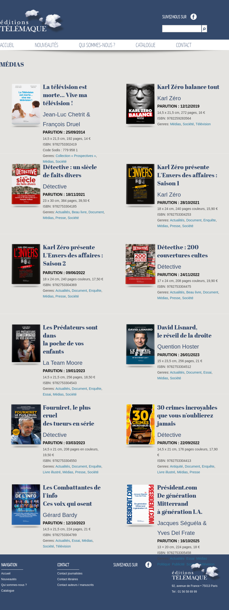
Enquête (209, 220)
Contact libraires (67, 579)
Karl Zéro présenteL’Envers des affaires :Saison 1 (187, 175)
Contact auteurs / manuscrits (75, 585)
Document (96, 212)
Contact (184, 45)
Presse (60, 218)
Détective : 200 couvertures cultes (182, 251)
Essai (207, 372)
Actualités (62, 212)
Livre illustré (52, 472)
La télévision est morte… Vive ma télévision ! (65, 95)
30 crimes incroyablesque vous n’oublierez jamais (187, 415)
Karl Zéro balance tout (188, 87)
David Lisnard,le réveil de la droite (184, 331)
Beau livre (79, 212)
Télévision (203, 124)
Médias (175, 124)
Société (188, 124)
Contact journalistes (69, 573)
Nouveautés (46, 45)
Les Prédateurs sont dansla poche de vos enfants (70, 339)
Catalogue (145, 45)
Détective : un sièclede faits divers (70, 171)
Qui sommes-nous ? (97, 45)
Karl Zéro (169, 98)
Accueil (7, 45)
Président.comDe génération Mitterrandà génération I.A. (180, 499)
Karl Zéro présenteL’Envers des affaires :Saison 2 (73, 255)
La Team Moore (63, 363)
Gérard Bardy (60, 515)
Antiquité (176, 466)
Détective (55, 186)
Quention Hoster (178, 346)
